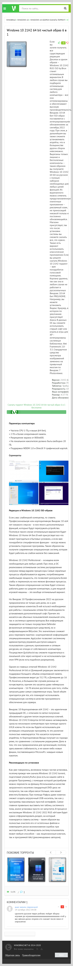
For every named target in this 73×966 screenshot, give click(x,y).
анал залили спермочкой (26, 907)
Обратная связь (12, 955)
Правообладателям (31, 955)
